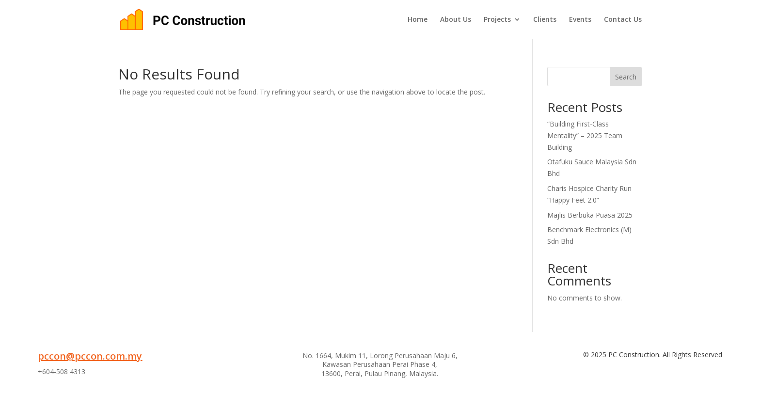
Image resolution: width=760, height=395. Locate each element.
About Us (455, 20)
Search (625, 76)
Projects (497, 20)
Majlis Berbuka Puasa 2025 (590, 215)
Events (580, 20)
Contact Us (623, 20)
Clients (544, 20)
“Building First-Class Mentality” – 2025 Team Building (584, 135)
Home (418, 20)
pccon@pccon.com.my (90, 356)
